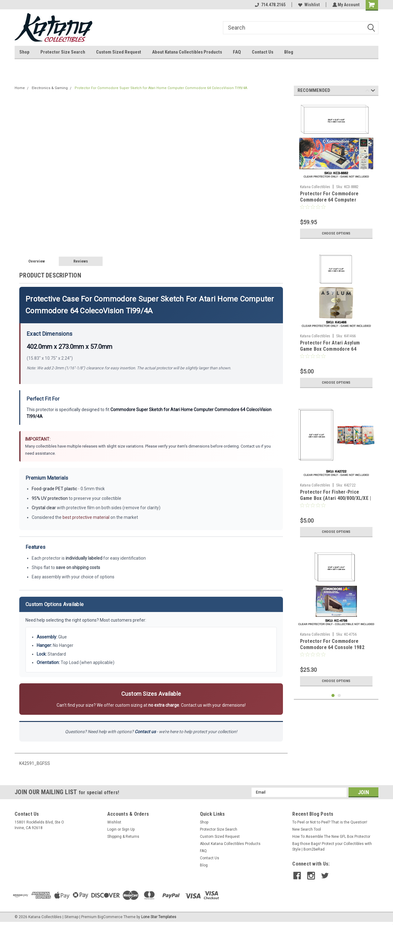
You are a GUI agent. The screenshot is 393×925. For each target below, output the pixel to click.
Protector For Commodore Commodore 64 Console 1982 (332, 644)
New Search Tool (306, 829)
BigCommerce (110, 917)
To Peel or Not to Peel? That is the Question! (329, 822)
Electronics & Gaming (50, 88)
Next (373, 91)
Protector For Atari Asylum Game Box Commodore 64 (330, 346)
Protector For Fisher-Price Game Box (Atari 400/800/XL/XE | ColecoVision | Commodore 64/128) (335, 501)
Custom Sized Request (118, 52)
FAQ (237, 52)
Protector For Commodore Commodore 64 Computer (329, 197)
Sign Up (128, 829)
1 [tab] (333, 695)
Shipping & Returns (123, 836)
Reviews (80, 261)
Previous (367, 91)
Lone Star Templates (158, 917)
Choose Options (336, 233)
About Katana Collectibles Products (187, 52)
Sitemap (71, 917)
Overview (36, 261)
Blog (288, 52)
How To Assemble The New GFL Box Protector (331, 836)
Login (112, 829)
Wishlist (308, 4)
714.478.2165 (269, 4)
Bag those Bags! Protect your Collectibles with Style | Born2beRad (332, 846)
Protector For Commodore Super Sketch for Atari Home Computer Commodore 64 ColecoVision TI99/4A (161, 88)
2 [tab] (339, 695)
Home (20, 88)
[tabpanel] (336, 171)
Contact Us (262, 52)
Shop (24, 52)
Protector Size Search (62, 52)
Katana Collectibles (315, 187)
